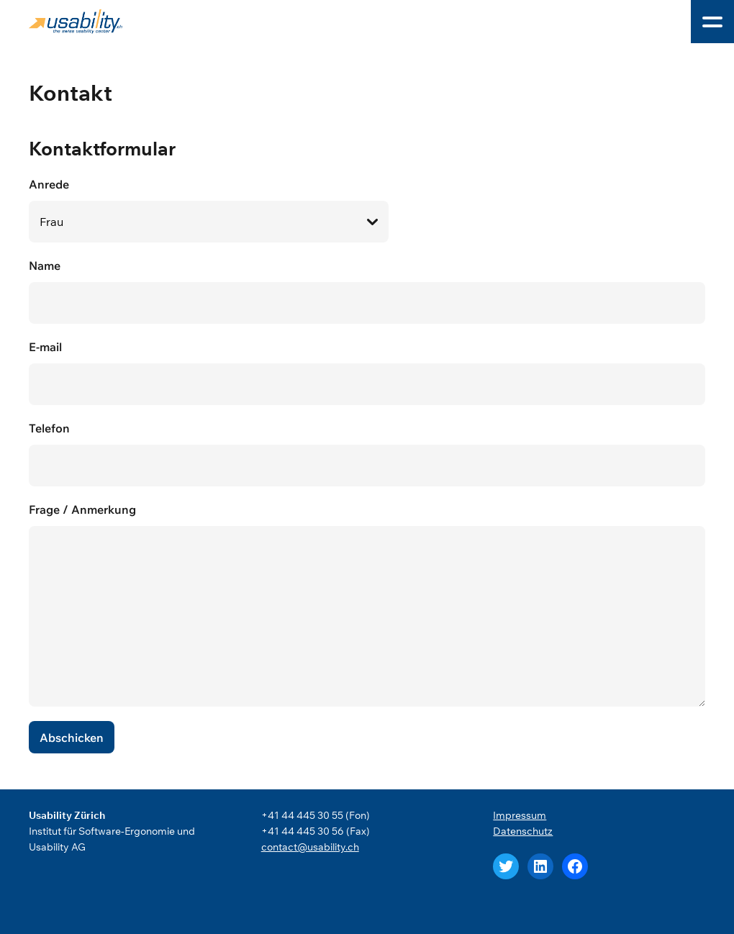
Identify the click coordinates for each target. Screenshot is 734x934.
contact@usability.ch (310, 846)
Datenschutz (523, 831)
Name (367, 291)
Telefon (367, 453)
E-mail (367, 372)
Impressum (519, 815)
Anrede (367, 209)
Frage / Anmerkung (367, 604)
